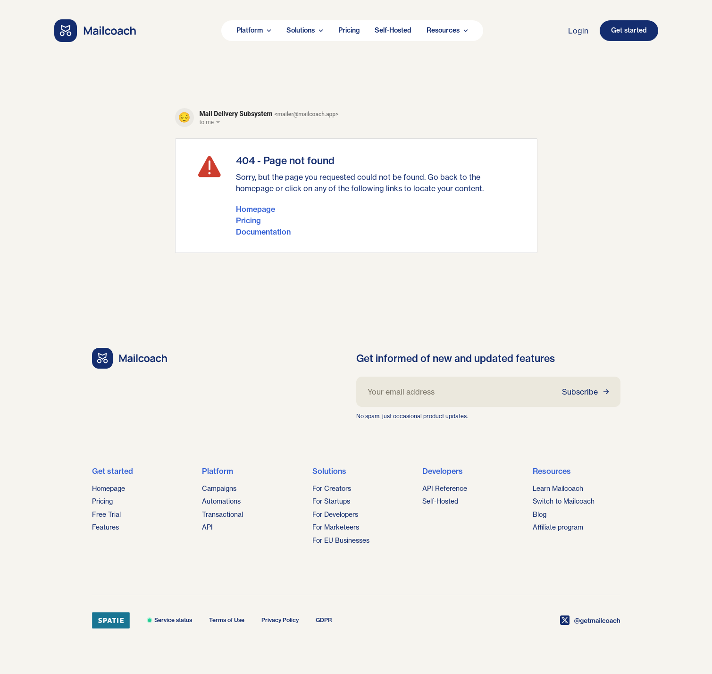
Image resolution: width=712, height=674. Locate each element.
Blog (539, 514)
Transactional (222, 514)
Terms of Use (226, 619)
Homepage (255, 209)
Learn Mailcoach (558, 488)
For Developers (335, 514)
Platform (253, 30)
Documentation (263, 231)
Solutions (304, 30)
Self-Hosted (393, 30)
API (207, 527)
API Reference (444, 488)
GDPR (324, 619)
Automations (221, 501)
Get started (629, 30)
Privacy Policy (280, 619)
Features (105, 527)
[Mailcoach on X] (590, 620)
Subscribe (585, 391)
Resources (447, 30)
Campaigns (219, 488)
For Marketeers (335, 527)
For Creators (331, 488)
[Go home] (95, 30)
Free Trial (106, 514)
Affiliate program (558, 527)
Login (578, 30)
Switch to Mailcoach (564, 501)
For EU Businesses (340, 540)
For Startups (331, 501)
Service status (169, 619)
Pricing (349, 30)
